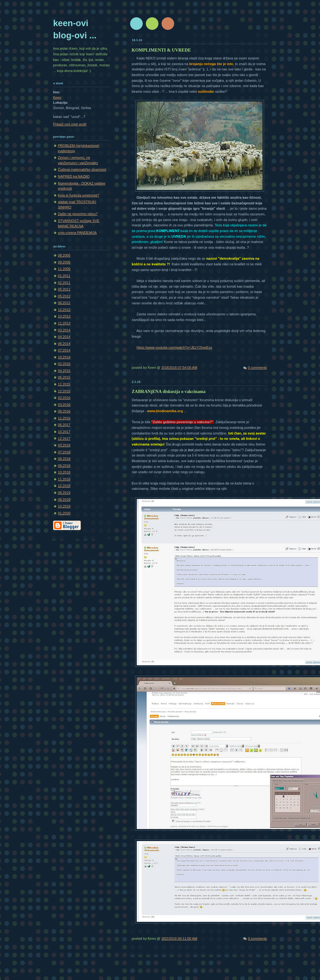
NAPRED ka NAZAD (74, 176)
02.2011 (64, 283)
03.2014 (64, 330)
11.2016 (64, 418)
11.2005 (64, 269)
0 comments (257, 367)
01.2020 (64, 513)
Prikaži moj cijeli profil (69, 124)
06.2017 (64, 425)
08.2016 (64, 411)
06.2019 (64, 493)
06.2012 (64, 303)
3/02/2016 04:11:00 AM (179, 938)
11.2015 (64, 384)
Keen (57, 97)
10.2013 (64, 316)
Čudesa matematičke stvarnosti (82, 169)
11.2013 (64, 323)
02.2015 (64, 364)
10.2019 (64, 506)
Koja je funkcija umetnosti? (78, 195)
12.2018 (64, 486)
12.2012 (64, 310)
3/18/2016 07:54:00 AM (179, 367)
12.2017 (64, 438)
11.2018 (64, 479)
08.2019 (64, 499)
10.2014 (64, 357)
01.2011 (64, 276)
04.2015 (64, 371)
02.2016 (64, 398)
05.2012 (64, 296)
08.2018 (64, 459)
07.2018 (64, 452)
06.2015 (64, 377)
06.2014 (64, 344)
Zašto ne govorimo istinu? (78, 214)
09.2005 (64, 262)
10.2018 (64, 472)
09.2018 (64, 466)
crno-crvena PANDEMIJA (77, 233)
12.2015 (64, 391)
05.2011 (64, 289)
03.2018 (64, 445)
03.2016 (64, 405)
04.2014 (64, 337)
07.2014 (64, 350)
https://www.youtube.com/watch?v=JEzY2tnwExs (174, 347)
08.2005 (64, 255)
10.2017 (64, 432)
